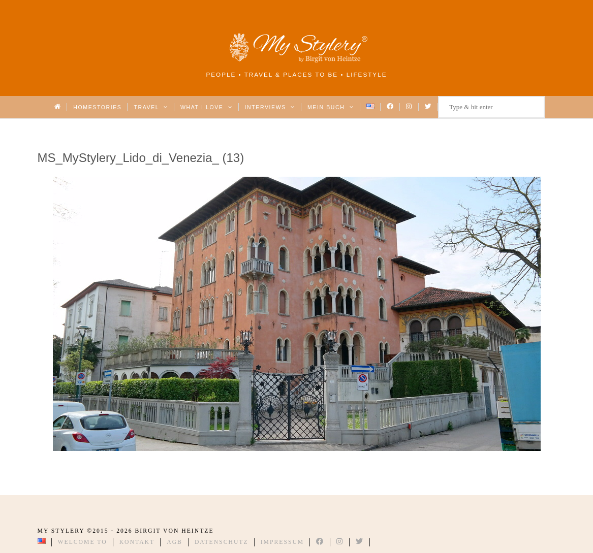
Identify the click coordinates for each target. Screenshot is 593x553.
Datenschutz (221, 542)
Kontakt (137, 542)
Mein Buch (330, 107)
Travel (151, 107)
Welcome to (82, 542)
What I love (206, 107)
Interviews (270, 107)
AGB (174, 542)
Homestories (97, 107)
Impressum (282, 542)
